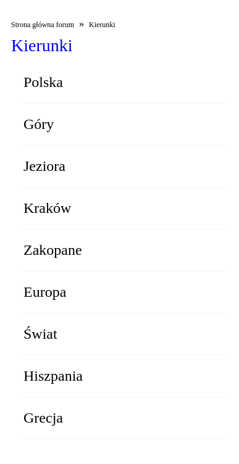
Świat (40, 334)
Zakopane (52, 250)
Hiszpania (53, 376)
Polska (43, 82)
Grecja (43, 418)
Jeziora (44, 166)
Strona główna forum (42, 24)
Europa (44, 292)
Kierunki (102, 24)
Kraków (47, 208)
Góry (38, 124)
